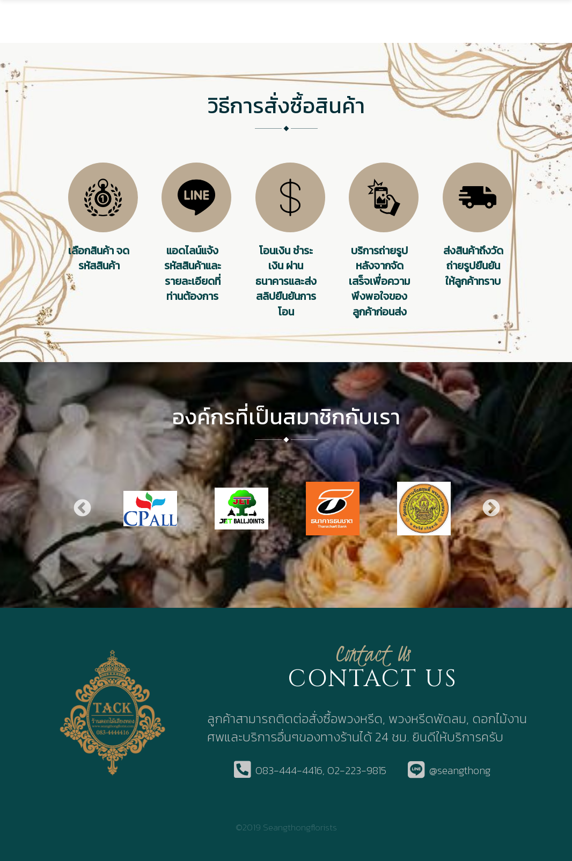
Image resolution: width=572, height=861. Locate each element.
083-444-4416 (288, 770)
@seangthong (459, 770)
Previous (81, 508)
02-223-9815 (356, 770)
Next (490, 508)
